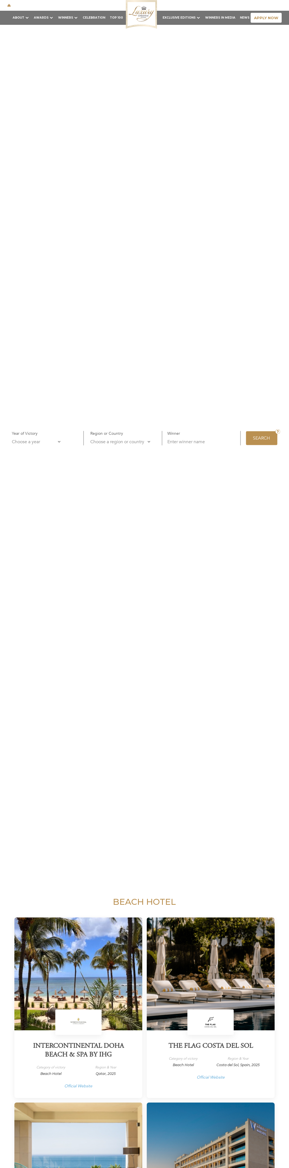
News (244, 17)
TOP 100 (116, 17)
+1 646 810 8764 (76, 5)
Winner (173, 433)
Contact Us (235, 5)
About (18, 17)
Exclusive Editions (179, 17)
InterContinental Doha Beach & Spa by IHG (78, 1051)
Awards (41, 17)
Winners (65, 17)
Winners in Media (220, 17)
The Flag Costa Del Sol (210, 1046)
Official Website (78, 1086)
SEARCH (261, 438)
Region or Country (106, 433)
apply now (266, 18)
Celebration (94, 17)
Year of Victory (25, 433)
